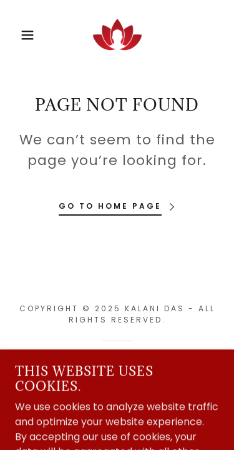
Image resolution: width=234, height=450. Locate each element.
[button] (18, 35)
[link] (117, 35)
